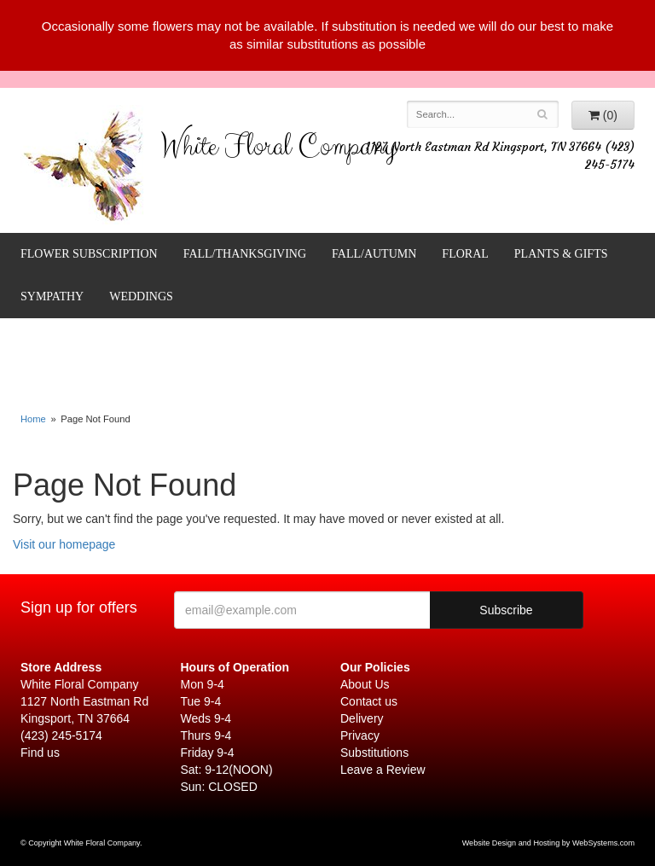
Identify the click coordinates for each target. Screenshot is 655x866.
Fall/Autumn (374, 253)
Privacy (360, 735)
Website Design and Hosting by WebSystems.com (548, 843)
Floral (465, 253)
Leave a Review (383, 769)
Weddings (141, 296)
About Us (365, 684)
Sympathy (52, 296)
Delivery (362, 718)
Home (33, 419)
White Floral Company (278, 150)
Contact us (368, 701)
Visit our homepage (64, 544)
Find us (40, 752)
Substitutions (374, 752)
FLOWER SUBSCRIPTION (89, 253)
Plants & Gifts (561, 253)
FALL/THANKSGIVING (244, 253)
